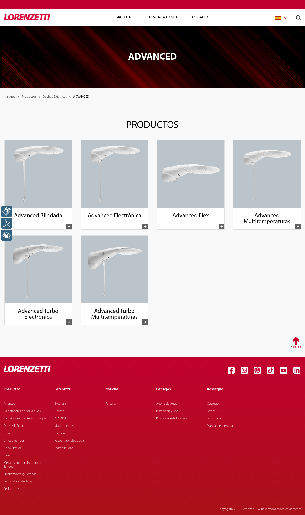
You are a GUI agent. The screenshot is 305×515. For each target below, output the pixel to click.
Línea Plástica (12, 448)
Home (11, 97)
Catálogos (213, 404)
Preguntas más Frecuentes (173, 418)
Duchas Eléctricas (55, 97)
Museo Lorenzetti (65, 426)
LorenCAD (213, 411)
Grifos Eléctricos (14, 441)
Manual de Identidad (221, 426)
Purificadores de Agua (18, 481)
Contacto (200, 17)
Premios (59, 433)
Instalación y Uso (167, 411)
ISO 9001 (60, 418)
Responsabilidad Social (69, 441)
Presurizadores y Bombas (20, 474)
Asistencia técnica (163, 17)
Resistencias (11, 489)
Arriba (295, 347)
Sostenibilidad (63, 448)
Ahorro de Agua (166, 404)
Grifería (8, 433)
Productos (125, 17)
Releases (111, 404)
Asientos (9, 404)
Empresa (60, 404)
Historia (59, 411)
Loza (7, 455)
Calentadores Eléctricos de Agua (25, 418)
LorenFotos (214, 418)
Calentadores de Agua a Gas (22, 411)
